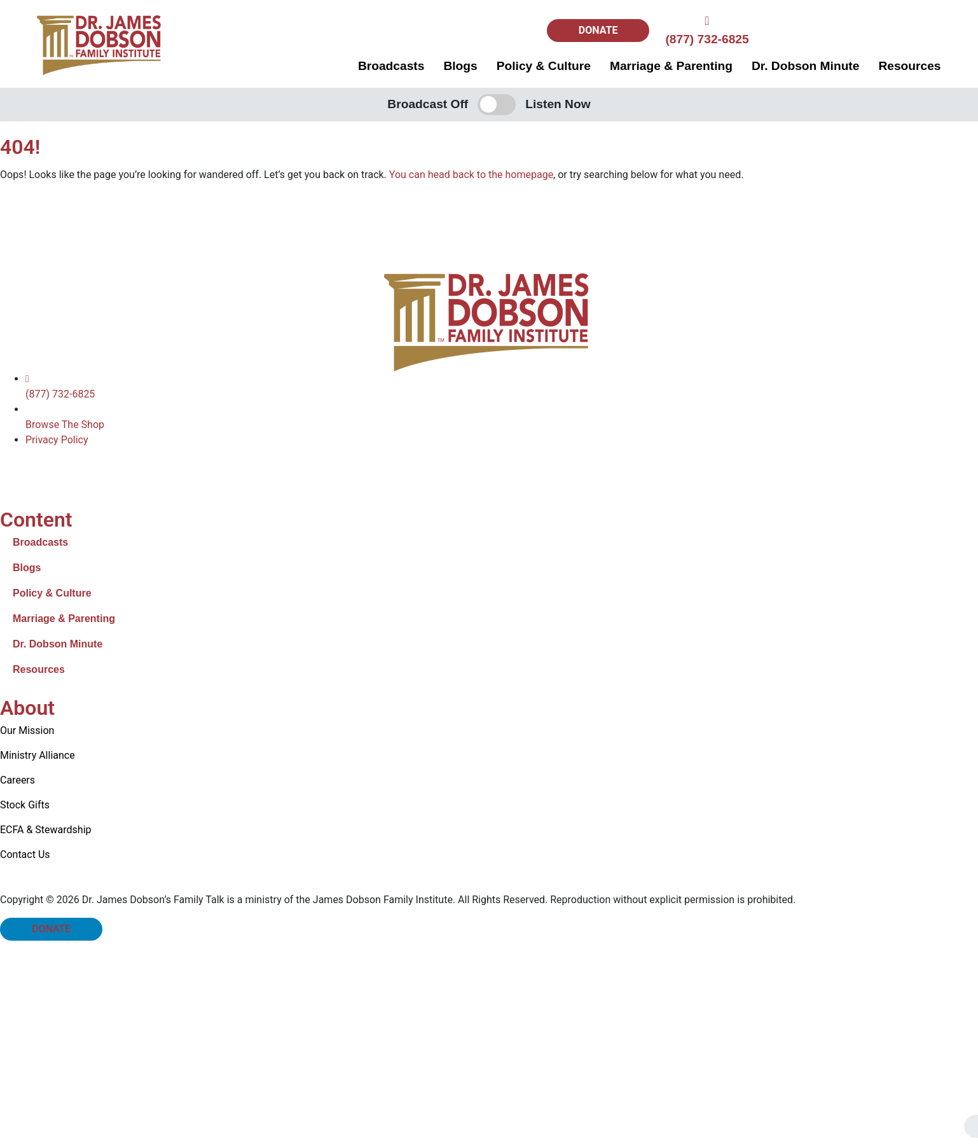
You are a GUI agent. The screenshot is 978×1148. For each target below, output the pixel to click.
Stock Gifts (25, 805)
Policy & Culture (544, 66)
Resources (909, 66)
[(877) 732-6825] (707, 21)
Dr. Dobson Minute (805, 66)
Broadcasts (391, 66)
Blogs (460, 66)
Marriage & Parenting (671, 66)
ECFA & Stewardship (46, 830)
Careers (17, 780)
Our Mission (27, 730)
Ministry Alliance (37, 755)
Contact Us (25, 854)
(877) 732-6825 (706, 39)
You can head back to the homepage (471, 175)
